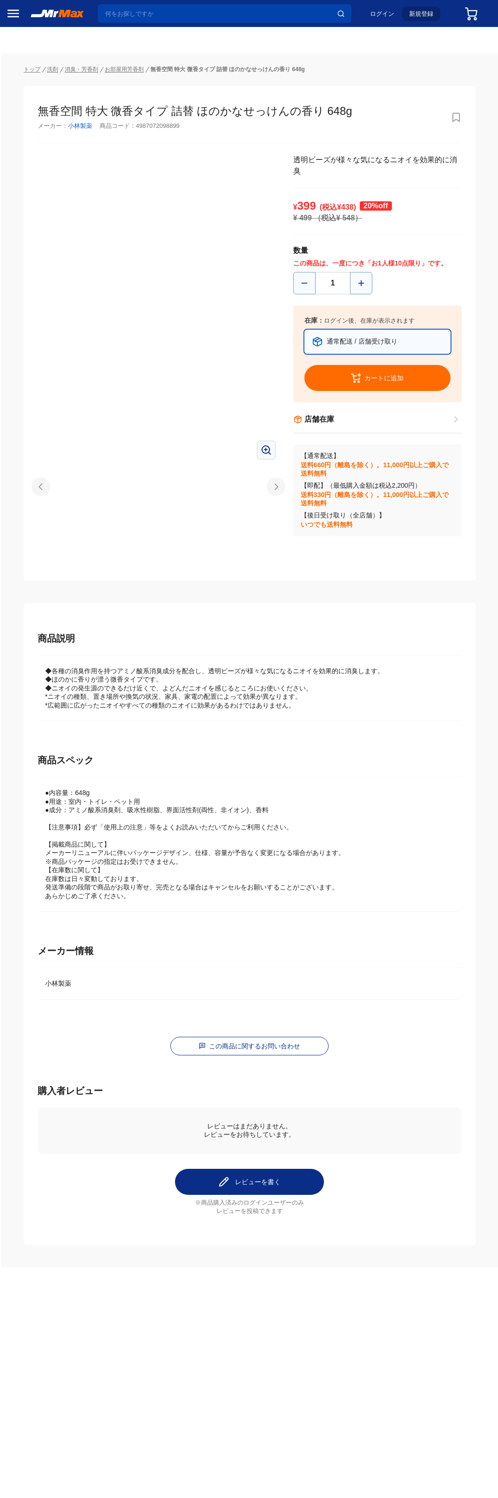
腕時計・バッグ (34, 692)
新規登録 (426, 16)
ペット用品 (27, 653)
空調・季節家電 (34, 555)
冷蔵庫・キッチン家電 (40, 536)
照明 (17, 614)
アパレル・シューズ (40, 672)
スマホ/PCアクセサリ (40, 633)
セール (21, 94)
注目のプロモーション (43, 112)
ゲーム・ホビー (34, 731)
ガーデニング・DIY (39, 751)
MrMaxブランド (34, 129)
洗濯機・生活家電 (37, 575)
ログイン (387, 17)
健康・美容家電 (34, 594)
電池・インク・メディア (40, 712)
